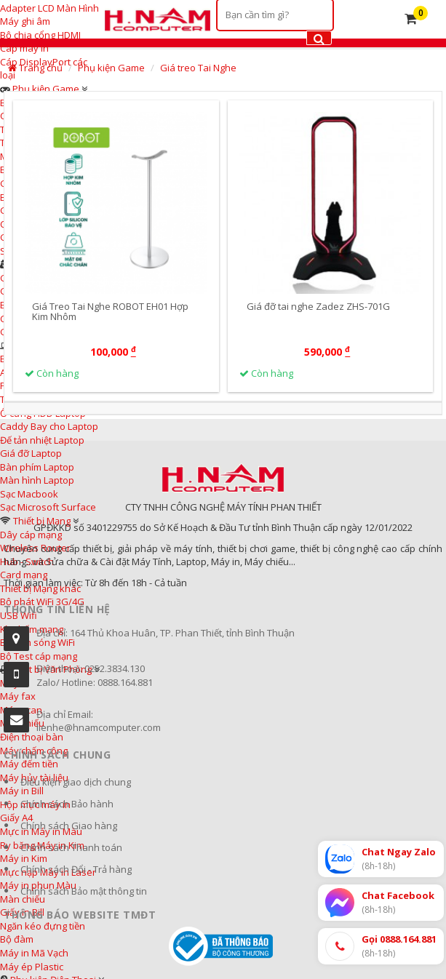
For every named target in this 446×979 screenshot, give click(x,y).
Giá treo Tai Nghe (198, 67)
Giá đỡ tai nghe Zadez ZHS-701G (318, 306)
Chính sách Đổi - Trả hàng (76, 869)
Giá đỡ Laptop (31, 453)
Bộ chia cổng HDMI (40, 34)
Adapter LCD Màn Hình (49, 8)
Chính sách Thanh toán (71, 847)
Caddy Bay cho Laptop (49, 426)
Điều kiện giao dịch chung (75, 781)
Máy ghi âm (25, 21)
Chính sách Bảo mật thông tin (83, 891)
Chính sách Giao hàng (68, 825)
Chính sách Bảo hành (67, 803)
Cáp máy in (24, 48)
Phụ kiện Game (45, 88)
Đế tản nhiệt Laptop (42, 440)
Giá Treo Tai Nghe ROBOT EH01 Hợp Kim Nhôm (110, 311)
